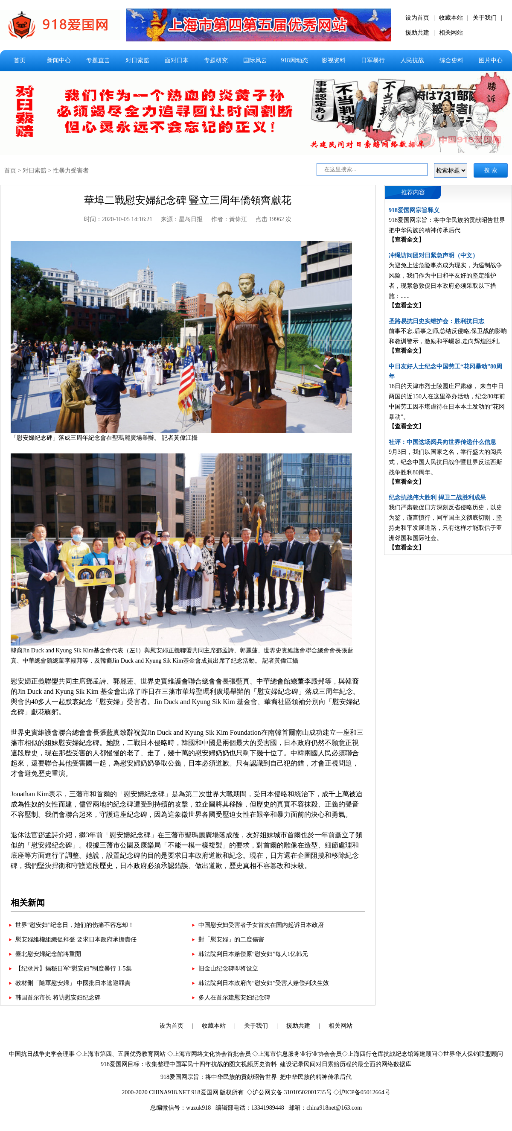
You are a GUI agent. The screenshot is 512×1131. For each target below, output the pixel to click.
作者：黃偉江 (229, 219)
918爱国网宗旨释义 (414, 210)
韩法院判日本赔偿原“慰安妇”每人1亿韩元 (253, 954)
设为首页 (417, 18)
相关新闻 (28, 902)
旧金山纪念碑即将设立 (228, 968)
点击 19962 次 (273, 219)
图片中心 (491, 60)
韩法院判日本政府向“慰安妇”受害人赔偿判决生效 (263, 983)
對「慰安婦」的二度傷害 (231, 939)
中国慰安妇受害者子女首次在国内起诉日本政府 (261, 925)
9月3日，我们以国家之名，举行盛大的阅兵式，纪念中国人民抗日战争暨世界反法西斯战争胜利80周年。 (445, 462)
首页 (20, 60)
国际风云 (255, 60)
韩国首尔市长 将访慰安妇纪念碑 (58, 997)
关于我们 (485, 18)
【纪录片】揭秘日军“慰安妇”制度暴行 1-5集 (73, 968)
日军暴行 (373, 60)
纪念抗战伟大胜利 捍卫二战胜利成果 (437, 497)
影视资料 (334, 60)
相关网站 (451, 32)
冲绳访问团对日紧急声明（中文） (433, 255)
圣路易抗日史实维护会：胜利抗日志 (436, 321)
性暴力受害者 (71, 170)
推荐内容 (413, 192)
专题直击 (98, 60)
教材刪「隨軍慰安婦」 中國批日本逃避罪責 (73, 983)
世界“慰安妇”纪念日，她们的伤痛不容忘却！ (74, 925)
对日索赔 (137, 60)
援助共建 (417, 32)
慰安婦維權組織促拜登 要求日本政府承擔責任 (76, 939)
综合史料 (451, 60)
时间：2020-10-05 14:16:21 (118, 219)
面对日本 (177, 60)
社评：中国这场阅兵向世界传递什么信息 (442, 442)
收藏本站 (451, 18)
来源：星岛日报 (182, 219)
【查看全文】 (407, 240)
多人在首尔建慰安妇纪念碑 (234, 997)
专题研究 (216, 60)
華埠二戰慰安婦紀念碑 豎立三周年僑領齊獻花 (187, 200)
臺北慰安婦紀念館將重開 (48, 954)
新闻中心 (59, 60)
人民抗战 (412, 60)
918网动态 (294, 60)
